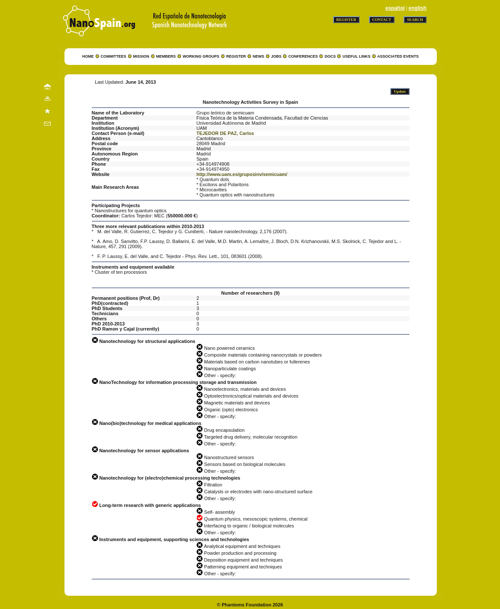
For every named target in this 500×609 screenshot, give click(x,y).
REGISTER (236, 56)
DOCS (330, 56)
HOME (88, 56)
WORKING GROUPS (201, 56)
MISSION (141, 56)
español (394, 8)
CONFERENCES (303, 56)
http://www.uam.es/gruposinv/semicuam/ (241, 174)
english (418, 8)
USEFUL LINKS (356, 56)
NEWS (258, 56)
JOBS (276, 56)
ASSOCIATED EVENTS (398, 56)
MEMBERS (166, 56)
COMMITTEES (113, 56)
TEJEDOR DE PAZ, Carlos (225, 133)
